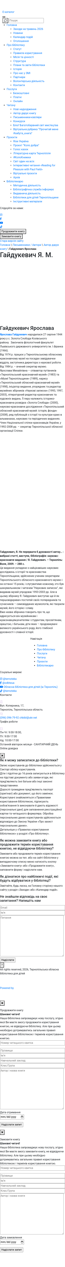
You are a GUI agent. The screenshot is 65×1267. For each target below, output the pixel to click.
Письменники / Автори (27, 244)
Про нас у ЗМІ (21, 73)
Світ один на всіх (23, 161)
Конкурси (19, 121)
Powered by (32, 988)
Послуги (12, 89)
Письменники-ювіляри (27, 117)
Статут (17, 49)
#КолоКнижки (22, 157)
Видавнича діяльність (27, 193)
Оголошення (21, 41)
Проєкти (12, 137)
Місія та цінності (23, 57)
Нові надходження (24, 109)
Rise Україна (21, 141)
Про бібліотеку (16, 45)
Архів (16, 177)
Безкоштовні (21, 93)
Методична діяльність (27, 185)
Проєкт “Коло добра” (26, 145)
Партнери (19, 77)
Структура (19, 61)
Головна (12, 25)
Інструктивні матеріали (27, 201)
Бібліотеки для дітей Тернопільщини (36, 197)
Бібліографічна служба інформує (33, 189)
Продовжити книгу (13, 231)
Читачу (11, 105)
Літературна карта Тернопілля (32, 153)
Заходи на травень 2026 (28, 29)
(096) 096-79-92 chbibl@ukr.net (18, 717)
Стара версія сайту (12, 240)
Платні (17, 97)
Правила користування (27, 53)
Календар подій (23, 37)
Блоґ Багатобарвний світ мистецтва (35, 125)
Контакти (19, 85)
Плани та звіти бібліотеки (29, 65)
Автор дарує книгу (24, 113)
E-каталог (8, 12)
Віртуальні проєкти (25, 173)
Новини (18, 33)
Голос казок (20, 149)
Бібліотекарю (15, 181)
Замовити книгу (11, 236)
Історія (17, 69)
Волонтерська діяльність (28, 81)
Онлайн (18, 101)
